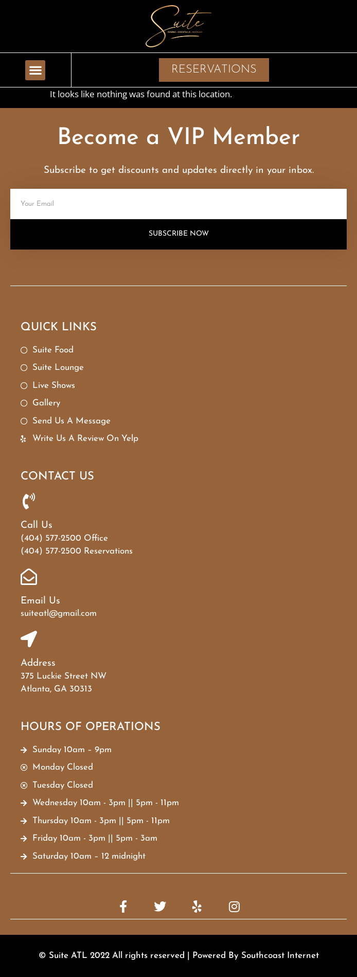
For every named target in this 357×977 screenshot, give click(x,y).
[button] (35, 70)
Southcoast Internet (280, 955)
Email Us (40, 601)
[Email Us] (29, 577)
